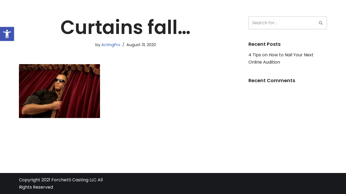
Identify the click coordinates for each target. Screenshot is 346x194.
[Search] (281, 22)
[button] (7, 34)
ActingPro (110, 44)
